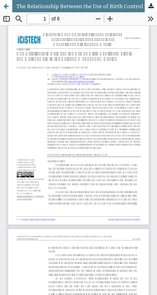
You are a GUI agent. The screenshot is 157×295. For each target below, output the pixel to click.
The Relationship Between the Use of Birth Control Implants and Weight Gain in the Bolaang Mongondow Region (86, 6)
